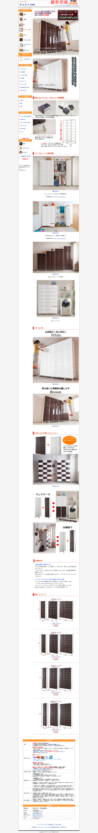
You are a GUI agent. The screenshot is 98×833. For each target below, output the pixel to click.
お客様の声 (22, 119)
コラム (21, 131)
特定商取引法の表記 (24, 87)
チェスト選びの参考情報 (25, 116)
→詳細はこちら (22, 170)
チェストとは (23, 125)
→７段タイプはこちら (56, 623)
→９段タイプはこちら (56, 692)
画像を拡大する (55, 191)
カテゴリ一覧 (61, 5)
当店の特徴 (22, 128)
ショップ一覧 (23, 84)
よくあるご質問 (74, 5)
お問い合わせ (23, 90)
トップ (56, 5)
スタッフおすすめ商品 (25, 122)
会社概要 (22, 78)
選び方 (21, 100)
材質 (21, 106)
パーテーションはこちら (59, 238)
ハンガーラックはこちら (59, 196)
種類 (21, 103)
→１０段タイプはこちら (55, 729)
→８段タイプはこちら (56, 656)
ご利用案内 (67, 5)
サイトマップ (23, 81)
